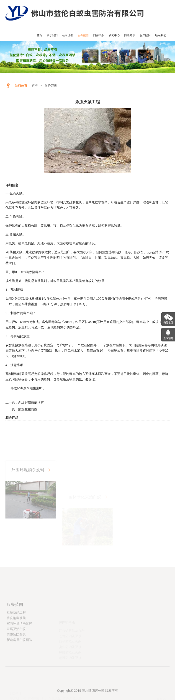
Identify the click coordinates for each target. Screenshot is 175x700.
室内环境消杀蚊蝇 (19, 641)
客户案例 (145, 35)
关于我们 (52, 35)
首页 (39, 35)
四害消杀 (98, 35)
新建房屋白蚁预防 (31, 402)
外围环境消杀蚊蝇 (28, 498)
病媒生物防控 (27, 409)
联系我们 (160, 35)
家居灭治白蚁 (16, 647)
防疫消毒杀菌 (16, 636)
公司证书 (67, 35)
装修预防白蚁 (16, 652)
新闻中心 (114, 35)
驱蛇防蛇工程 (16, 630)
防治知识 (129, 35)
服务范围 (83, 35)
